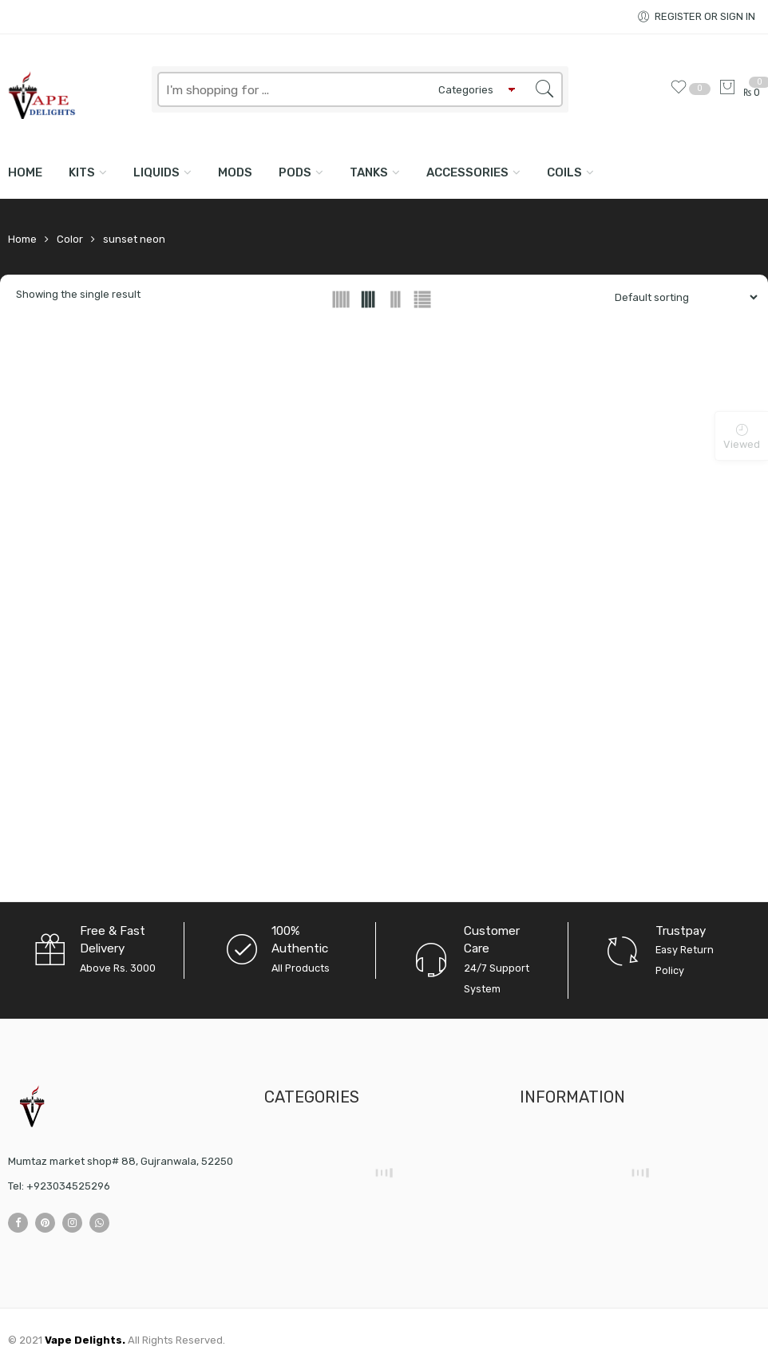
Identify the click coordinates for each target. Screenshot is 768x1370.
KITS (82, 172)
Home (25, 172)
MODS (235, 172)
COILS (564, 172)
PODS (295, 172)
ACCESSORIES (467, 172)
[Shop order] (680, 297)
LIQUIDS (156, 172)
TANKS (369, 172)
